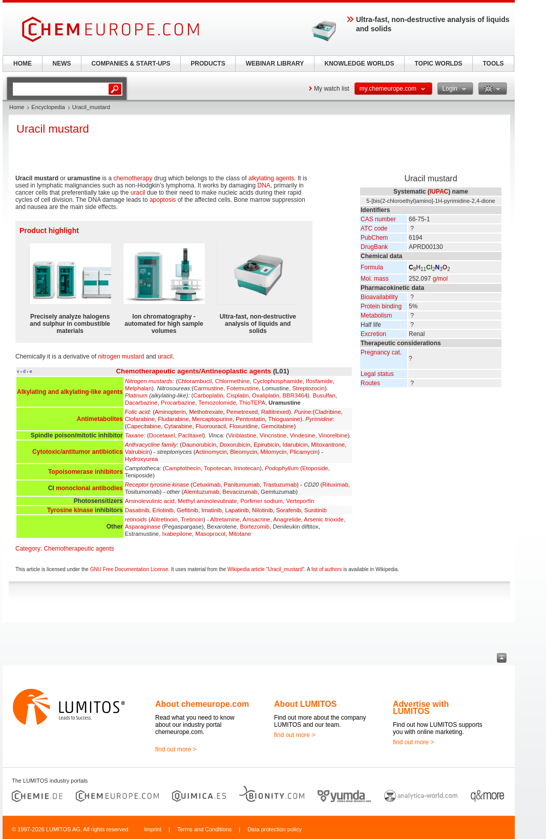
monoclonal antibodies (89, 488)
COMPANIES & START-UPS (130, 63)
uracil (138, 192)
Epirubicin (266, 445)
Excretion (373, 334)
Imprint (152, 829)
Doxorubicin (235, 445)
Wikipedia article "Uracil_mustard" (265, 569)
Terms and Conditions (204, 829)
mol (443, 278)
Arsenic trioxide (324, 519)
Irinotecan (247, 468)
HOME (22, 63)
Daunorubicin (199, 445)
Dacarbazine (141, 403)
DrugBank (374, 246)
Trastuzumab (280, 484)
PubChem (374, 237)
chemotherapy (132, 178)
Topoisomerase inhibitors (85, 471)
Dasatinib (137, 510)
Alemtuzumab (201, 492)
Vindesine (303, 435)
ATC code (374, 228)
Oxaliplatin (265, 395)
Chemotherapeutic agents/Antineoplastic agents (193, 371)
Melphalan (138, 388)
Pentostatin (250, 419)
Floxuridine (243, 426)
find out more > (175, 749)
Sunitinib (315, 510)
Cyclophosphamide (278, 381)
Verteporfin (300, 501)
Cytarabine (178, 426)
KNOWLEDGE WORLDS (359, 63)
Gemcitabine (277, 426)
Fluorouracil (211, 426)
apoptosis (163, 199)
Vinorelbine (333, 435)
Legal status (377, 373)
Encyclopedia (48, 107)
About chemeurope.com (202, 704)
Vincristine (273, 435)
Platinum (136, 395)
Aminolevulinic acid (150, 501)
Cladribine (327, 412)
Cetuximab (206, 484)
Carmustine (208, 388)
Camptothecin (183, 468)
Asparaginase (143, 526)
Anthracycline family (151, 445)
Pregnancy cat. (381, 352)
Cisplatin (237, 395)
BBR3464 (295, 395)
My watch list (331, 88)
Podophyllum (282, 468)
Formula (372, 267)
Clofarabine (140, 419)
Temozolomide (217, 403)
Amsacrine (256, 519)
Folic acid (137, 412)
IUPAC (439, 191)
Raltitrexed (275, 412)
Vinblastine (242, 435)
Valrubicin (137, 452)
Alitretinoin (164, 519)
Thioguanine (284, 419)
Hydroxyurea (141, 459)
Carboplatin (208, 395)
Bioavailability (379, 297)
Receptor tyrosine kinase (157, 484)
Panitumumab (242, 484)
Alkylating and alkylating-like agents (70, 391)
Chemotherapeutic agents (79, 548)
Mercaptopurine (212, 419)
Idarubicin (295, 445)
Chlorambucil (195, 381)
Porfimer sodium (261, 501)
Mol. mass (375, 278)
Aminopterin (170, 412)
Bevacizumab (239, 492)
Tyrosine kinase (70, 510)
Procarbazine (178, 403)
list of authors (326, 569)
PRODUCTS (208, 63)
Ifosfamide (319, 381)
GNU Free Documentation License (129, 569)
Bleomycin (243, 452)
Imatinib (211, 510)
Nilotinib (262, 510)
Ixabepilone (177, 534)
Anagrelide (287, 519)
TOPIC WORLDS (438, 63)
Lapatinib (236, 510)
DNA (264, 185)
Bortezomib (255, 526)
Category (27, 548)
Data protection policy (274, 829)
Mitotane (239, 534)
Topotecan (217, 468)
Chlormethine (232, 381)
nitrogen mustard (121, 356)
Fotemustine (243, 388)
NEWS (62, 63)
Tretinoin (192, 519)
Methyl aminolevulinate (207, 501)
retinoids (136, 519)
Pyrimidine (318, 419)
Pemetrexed (242, 412)
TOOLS (492, 63)
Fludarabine (173, 419)
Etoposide (315, 468)
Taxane (134, 435)
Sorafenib (288, 510)
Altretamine (225, 519)
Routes (370, 383)
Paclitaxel (190, 435)
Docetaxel (162, 435)
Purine (302, 412)
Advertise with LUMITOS (421, 708)
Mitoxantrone (328, 445)
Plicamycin (304, 452)
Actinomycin (211, 452)
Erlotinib (163, 510)
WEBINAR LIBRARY (275, 63)
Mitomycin (273, 452)
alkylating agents (271, 178)
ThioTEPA (252, 403)
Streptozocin (308, 388)
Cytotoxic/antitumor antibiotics (77, 451)
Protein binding (381, 306)
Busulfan (323, 395)
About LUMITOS (305, 704)
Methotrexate (206, 412)
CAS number (378, 219)
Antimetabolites (100, 419)
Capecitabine (144, 426)
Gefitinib (187, 510)
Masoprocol (210, 534)
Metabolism (376, 315)
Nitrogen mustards (149, 381)
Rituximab (335, 484)
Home (16, 107)
